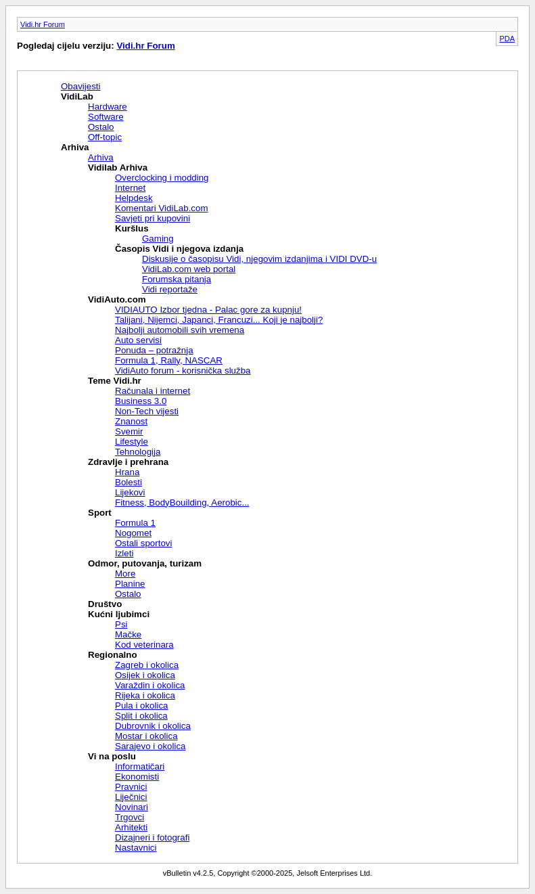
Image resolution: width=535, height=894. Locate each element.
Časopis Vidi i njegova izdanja (179, 249)
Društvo (105, 604)
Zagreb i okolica (147, 665)
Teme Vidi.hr (114, 381)
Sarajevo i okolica (150, 746)
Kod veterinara (144, 645)
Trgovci (129, 817)
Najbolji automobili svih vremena (179, 330)
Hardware (107, 107)
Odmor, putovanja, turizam (145, 563)
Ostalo (101, 127)
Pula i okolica (141, 705)
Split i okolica (141, 716)
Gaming (158, 238)
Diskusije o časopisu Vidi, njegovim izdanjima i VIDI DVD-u (259, 259)
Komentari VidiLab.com (161, 208)
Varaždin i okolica (150, 685)
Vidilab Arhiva (117, 167)
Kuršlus (132, 228)
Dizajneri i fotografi (152, 837)
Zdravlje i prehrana (128, 462)
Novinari (131, 807)
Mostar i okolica (146, 736)
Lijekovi (130, 492)
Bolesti (128, 482)
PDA (507, 39)
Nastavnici (135, 848)
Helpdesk (134, 198)
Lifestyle (131, 442)
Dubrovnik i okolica (153, 726)
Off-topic (105, 137)
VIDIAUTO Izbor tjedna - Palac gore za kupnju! (208, 310)
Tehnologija (137, 452)
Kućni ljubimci (118, 614)
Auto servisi (138, 340)
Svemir (129, 431)
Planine (130, 584)
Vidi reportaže (169, 289)
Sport (100, 513)
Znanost (131, 421)
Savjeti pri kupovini (152, 218)
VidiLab (77, 96)
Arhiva (75, 147)
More (125, 573)
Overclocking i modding (162, 178)
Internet (130, 188)
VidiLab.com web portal (188, 269)
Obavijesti (81, 86)
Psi (121, 624)
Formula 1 (135, 523)
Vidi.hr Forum (42, 24)
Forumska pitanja (176, 279)
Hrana (127, 472)
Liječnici (131, 797)
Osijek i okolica (145, 675)
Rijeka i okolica (145, 695)
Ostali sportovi (143, 543)
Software (106, 117)
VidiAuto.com (117, 299)
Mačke (128, 634)
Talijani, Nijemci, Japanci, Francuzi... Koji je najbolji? (219, 320)
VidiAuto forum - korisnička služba (183, 370)
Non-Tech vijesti (147, 411)
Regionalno (112, 655)
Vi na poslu (112, 756)
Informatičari (139, 766)
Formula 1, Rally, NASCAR (169, 360)
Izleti (124, 553)
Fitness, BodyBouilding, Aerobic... (182, 502)
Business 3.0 (140, 401)
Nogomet (133, 533)
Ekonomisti (137, 777)
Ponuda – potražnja (154, 350)
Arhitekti (131, 827)
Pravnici (131, 787)
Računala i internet (152, 391)
